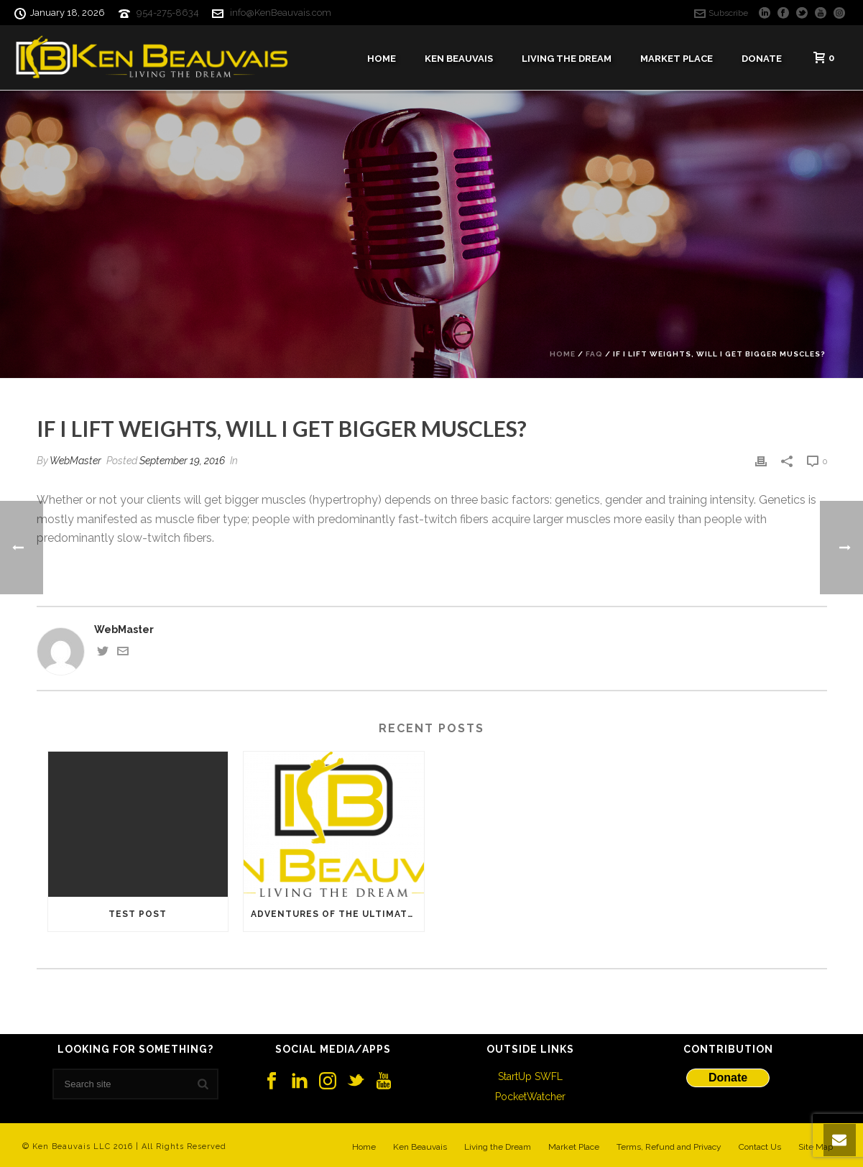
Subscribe (721, 13)
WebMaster (75, 460)
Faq (594, 354)
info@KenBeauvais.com (280, 12)
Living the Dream (497, 1147)
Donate (762, 58)
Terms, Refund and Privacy (669, 1147)
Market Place (676, 58)
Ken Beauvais (459, 58)
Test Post (138, 914)
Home (381, 58)
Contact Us (760, 1147)
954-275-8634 (168, 12)
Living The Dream (567, 58)
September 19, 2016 (182, 460)
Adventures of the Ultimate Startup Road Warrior (337, 914)
